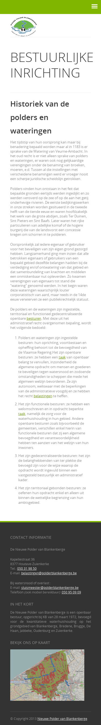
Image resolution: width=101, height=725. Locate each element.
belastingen (43, 395)
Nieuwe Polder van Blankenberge (62, 718)
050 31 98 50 (27, 568)
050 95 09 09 (71, 592)
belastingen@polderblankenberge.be (49, 573)
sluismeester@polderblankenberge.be (50, 587)
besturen (34, 318)
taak (62, 357)
